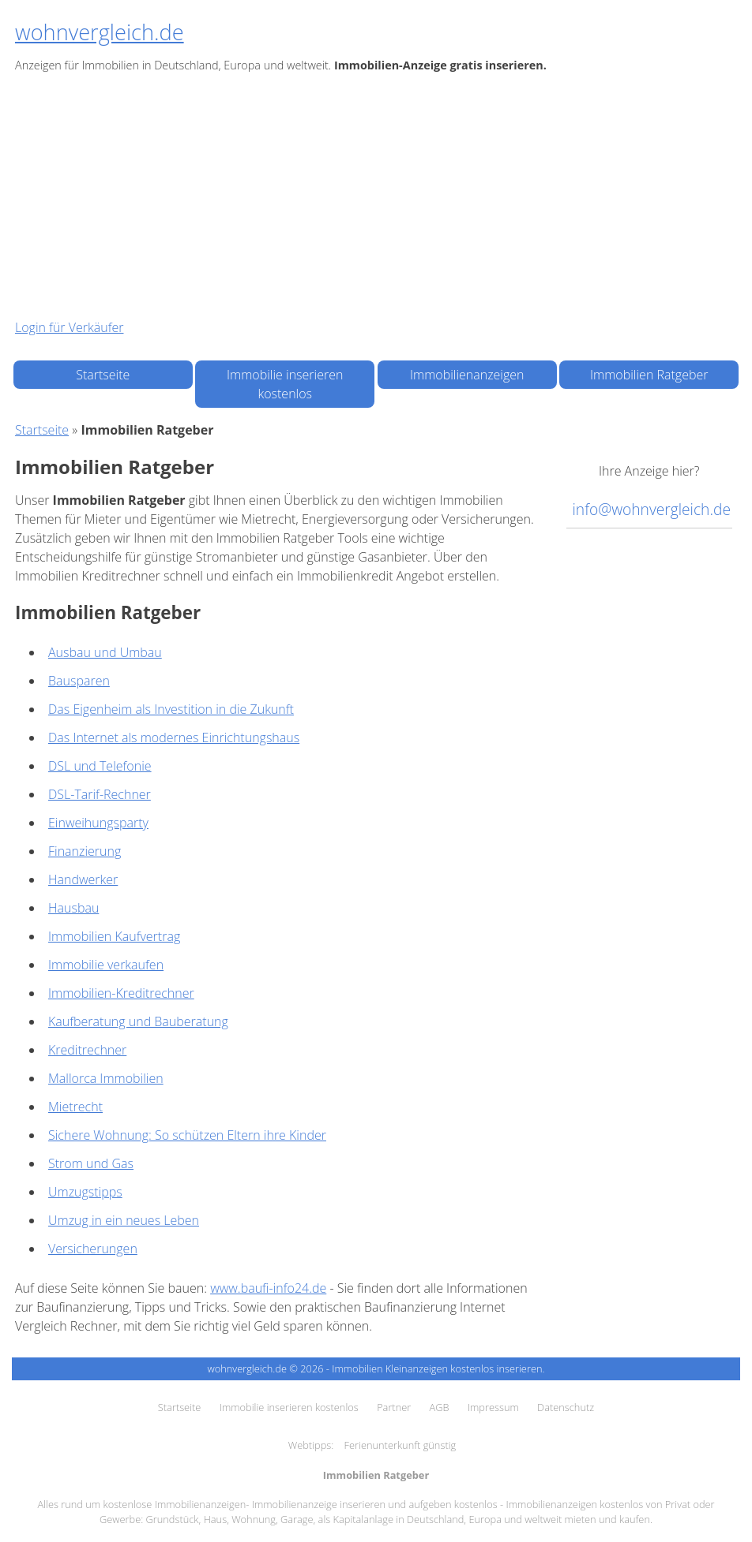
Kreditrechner (87, 1049)
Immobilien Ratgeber (649, 374)
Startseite (103, 374)
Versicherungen (92, 1248)
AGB (439, 1407)
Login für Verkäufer (69, 327)
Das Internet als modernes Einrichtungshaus (173, 737)
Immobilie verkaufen (106, 964)
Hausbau (73, 908)
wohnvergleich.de (99, 32)
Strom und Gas (90, 1163)
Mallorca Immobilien (106, 1078)
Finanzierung (84, 851)
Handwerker (83, 879)
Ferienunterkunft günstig (400, 1445)
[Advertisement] (376, 196)
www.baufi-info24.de (268, 1288)
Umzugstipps (85, 1191)
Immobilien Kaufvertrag (114, 936)
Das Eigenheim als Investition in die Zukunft (171, 709)
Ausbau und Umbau (105, 652)
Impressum (493, 1407)
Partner (394, 1407)
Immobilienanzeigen (467, 374)
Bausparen (79, 680)
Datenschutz (565, 1407)
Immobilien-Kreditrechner (121, 993)
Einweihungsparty (98, 822)
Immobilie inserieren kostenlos (285, 384)
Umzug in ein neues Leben (123, 1220)
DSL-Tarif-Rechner (99, 794)
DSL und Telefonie (100, 766)
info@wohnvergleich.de (652, 509)
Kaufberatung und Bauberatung (138, 1021)
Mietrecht (75, 1106)
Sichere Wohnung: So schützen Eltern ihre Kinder (187, 1135)
